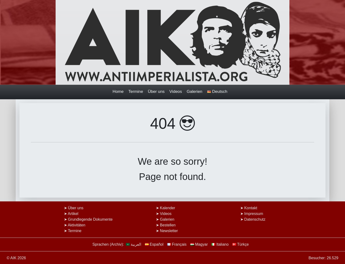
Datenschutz (254, 219)
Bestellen (168, 225)
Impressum (253, 214)
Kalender (167, 208)
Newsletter (169, 231)
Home (118, 91)
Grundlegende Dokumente (90, 219)
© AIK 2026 (16, 258)
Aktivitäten (76, 225)
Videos (175, 91)
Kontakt (250, 208)
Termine (135, 91)
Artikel (73, 214)
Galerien (194, 91)
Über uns (156, 91)
